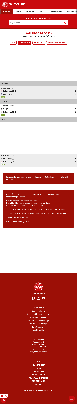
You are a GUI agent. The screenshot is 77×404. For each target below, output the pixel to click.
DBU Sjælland (38, 381)
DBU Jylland (38, 371)
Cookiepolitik (38, 330)
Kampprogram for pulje (56, 43)
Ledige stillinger (38, 311)
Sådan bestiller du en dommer (38, 314)
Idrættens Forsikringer (38, 324)
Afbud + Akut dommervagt (38, 320)
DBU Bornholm (38, 365)
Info (13, 43)
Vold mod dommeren (38, 317)
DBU (38, 362)
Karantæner (38, 43)
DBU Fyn (38, 368)
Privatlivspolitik (38, 327)
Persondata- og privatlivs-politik (38, 390)
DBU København (38, 375)
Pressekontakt (38, 308)
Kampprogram (24, 43)
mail (59, 177)
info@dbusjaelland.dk (38, 352)
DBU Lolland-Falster (38, 378)
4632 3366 (10, 179)
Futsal (38, 384)
